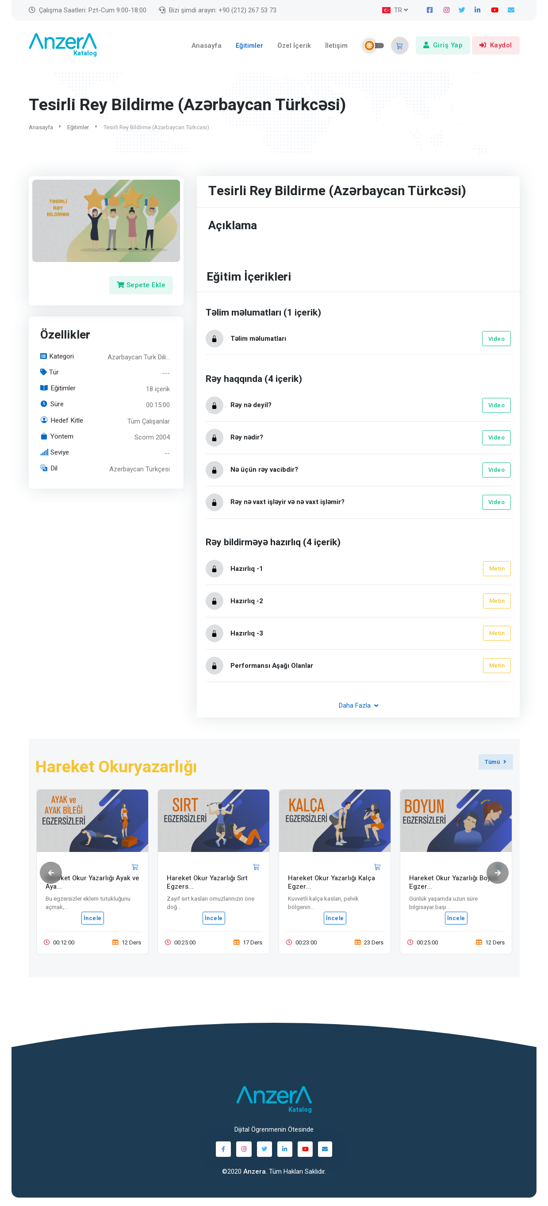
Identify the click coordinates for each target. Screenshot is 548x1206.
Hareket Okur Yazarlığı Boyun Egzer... (453, 884)
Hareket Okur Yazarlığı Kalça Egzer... (331, 884)
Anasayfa (207, 46)
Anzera (254, 1172)
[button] (400, 46)
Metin (497, 569)
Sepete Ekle (140, 286)
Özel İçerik (294, 46)
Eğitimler (249, 46)
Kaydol (495, 46)
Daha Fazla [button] (358, 706)
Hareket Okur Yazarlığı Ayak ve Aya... (92, 884)
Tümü (496, 762)
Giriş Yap (443, 46)
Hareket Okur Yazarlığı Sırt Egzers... (207, 884)
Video (496, 339)
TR (392, 10)
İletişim (336, 46)
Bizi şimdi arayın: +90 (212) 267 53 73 (217, 10)
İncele (92, 919)
